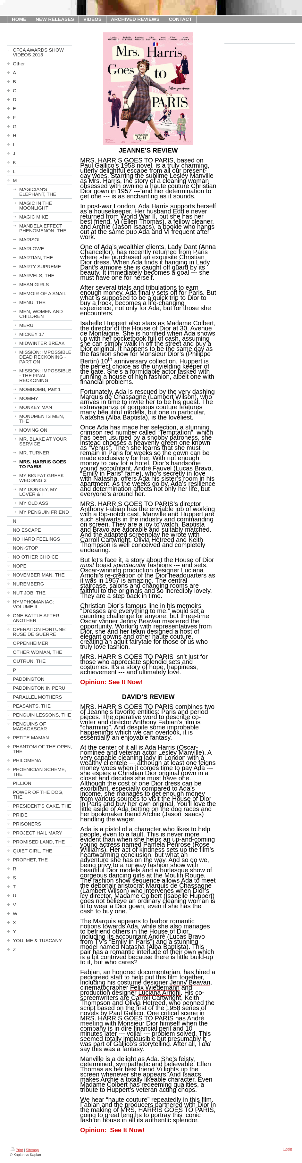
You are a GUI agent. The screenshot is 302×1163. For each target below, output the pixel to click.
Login (287, 1149)
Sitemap (32, 1150)
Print (16, 1150)
